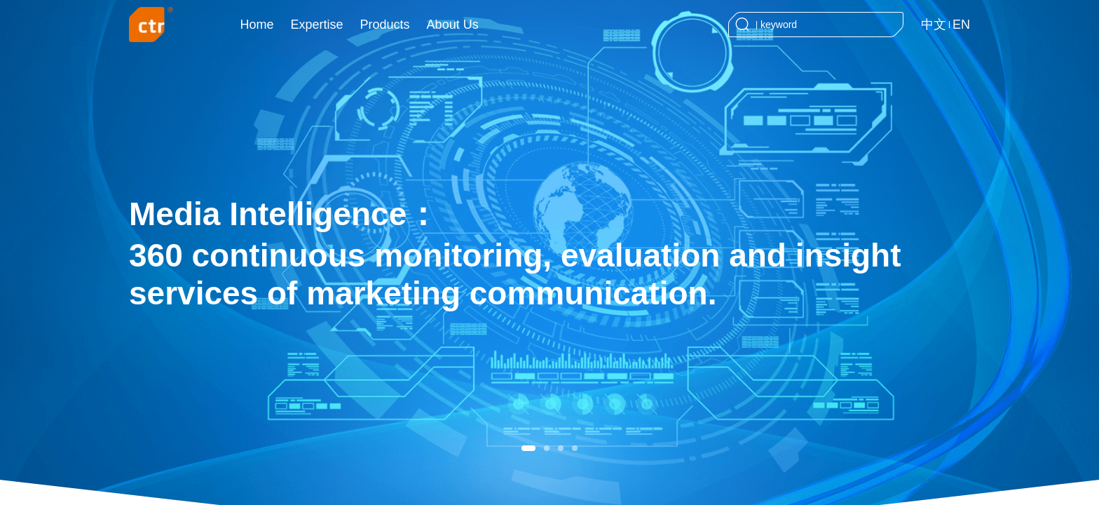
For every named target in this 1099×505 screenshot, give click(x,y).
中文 (933, 25)
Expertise (317, 25)
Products (385, 25)
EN (961, 25)
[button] (528, 448)
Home (257, 25)
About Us (453, 25)
